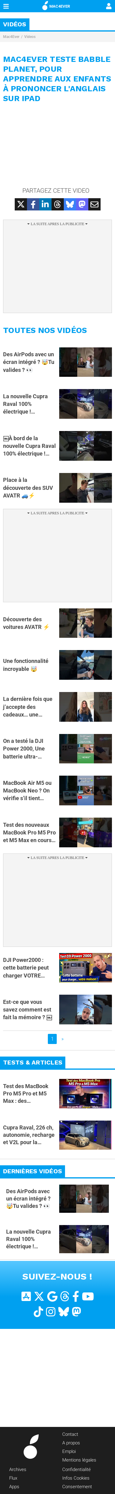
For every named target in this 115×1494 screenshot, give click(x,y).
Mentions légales (79, 1460)
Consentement (77, 1486)
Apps (14, 1486)
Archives (17, 1469)
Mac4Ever (11, 37)
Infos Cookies (76, 1478)
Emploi (69, 1451)
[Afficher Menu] (6, 6)
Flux (13, 1478)
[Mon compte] (108, 6)
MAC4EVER (56, 5)
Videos (30, 37)
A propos (71, 1443)
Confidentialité (76, 1469)
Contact (70, 1434)
